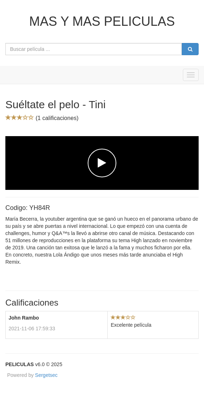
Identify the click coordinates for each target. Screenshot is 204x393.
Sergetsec (46, 375)
